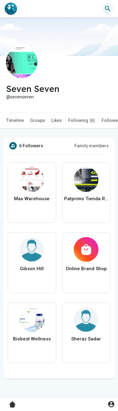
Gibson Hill (32, 268)
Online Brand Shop (86, 268)
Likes (56, 120)
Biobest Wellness (32, 339)
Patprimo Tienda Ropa (86, 198)
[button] (107, 8)
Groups (37, 120)
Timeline (15, 120)
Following (81, 120)
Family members (91, 145)
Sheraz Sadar (86, 339)
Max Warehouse (32, 198)
